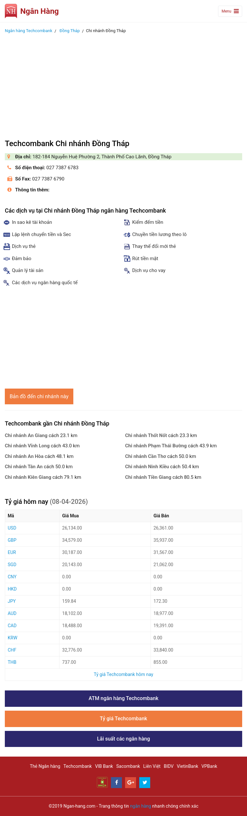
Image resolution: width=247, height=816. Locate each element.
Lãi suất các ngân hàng (123, 739)
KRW (12, 637)
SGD (12, 564)
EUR (12, 552)
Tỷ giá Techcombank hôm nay (123, 674)
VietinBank (187, 766)
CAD (12, 625)
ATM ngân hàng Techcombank (124, 698)
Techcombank (77, 766)
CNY (12, 576)
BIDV (168, 766)
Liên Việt (151, 766)
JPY (12, 601)
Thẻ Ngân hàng (45, 766)
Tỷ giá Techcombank (123, 718)
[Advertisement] (123, 84)
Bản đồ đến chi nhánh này (39, 396)
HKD (12, 589)
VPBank (209, 766)
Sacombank (128, 766)
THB (12, 662)
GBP (12, 540)
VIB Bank (104, 766)
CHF (12, 650)
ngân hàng (140, 806)
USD (12, 528)
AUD (12, 613)
